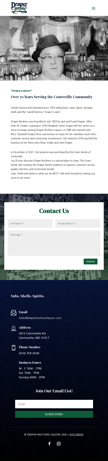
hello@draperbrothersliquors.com (40, 318)
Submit (90, 261)
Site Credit (77, 434)
